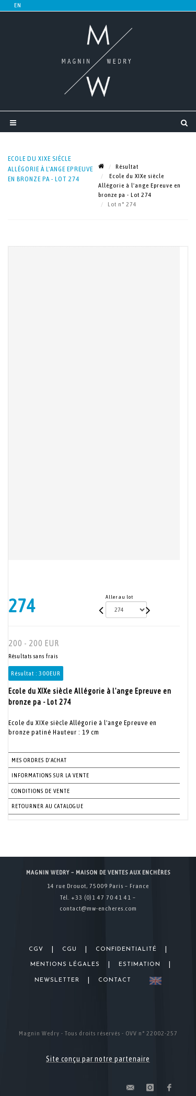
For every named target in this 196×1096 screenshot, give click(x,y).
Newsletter (56, 980)
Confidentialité (126, 949)
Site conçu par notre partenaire (98, 1059)
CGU (69, 949)
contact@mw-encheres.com (98, 908)
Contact (114, 980)
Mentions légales (65, 964)
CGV (36, 949)
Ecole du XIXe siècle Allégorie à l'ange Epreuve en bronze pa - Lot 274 (139, 185)
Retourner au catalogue (47, 806)
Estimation (139, 964)
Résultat (127, 166)
